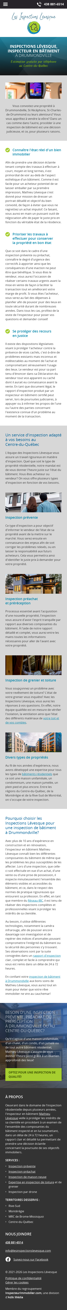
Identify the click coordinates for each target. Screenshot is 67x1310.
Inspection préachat (22, 1172)
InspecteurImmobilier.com (23, 1293)
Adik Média (15, 1297)
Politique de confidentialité (23, 1278)
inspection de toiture (40, 1182)
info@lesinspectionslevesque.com (28, 1251)
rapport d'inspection (47, 956)
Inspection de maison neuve (27, 1177)
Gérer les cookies (17, 1282)
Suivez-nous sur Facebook (30, 1259)
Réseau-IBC (35, 901)
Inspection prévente (22, 1166)
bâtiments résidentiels (37, 774)
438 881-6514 (14, 1242)
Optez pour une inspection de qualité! (32, 1074)
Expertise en (17, 1182)
